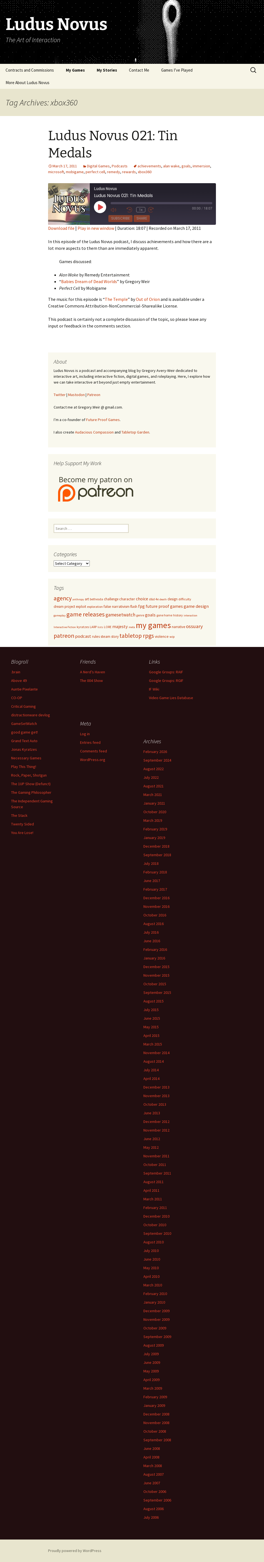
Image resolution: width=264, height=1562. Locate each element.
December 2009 (156, 1310)
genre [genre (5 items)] (140, 615)
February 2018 (155, 872)
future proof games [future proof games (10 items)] (164, 606)
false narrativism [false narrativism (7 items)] (116, 606)
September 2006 (157, 1500)
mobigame (75, 171)
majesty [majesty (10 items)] (120, 626)
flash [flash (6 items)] (133, 606)
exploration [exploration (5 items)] (95, 606)
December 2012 (156, 1121)
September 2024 (157, 760)
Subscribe (120, 218)
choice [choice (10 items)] (142, 598)
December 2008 (156, 1414)
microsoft (56, 171)
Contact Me (139, 70)
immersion (201, 165)
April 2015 (151, 1035)
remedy (113, 171)
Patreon (93, 394)
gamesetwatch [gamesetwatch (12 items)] (120, 615)
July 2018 (151, 863)
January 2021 (154, 803)
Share (141, 218)
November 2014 (156, 1052)
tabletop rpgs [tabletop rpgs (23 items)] (136, 635)
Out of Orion (148, 299)
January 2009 (154, 1405)
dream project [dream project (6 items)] (64, 606)
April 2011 (151, 1190)
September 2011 (157, 1173)
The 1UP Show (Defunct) (31, 783)
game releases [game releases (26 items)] (85, 614)
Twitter (60, 394)
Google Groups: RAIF (166, 671)
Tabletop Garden (135, 432)
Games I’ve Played (177, 70)
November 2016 (156, 906)
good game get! (24, 732)
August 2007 (153, 1474)
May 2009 (151, 1371)
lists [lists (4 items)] (100, 627)
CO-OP (16, 697)
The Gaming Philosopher (31, 792)
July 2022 (151, 777)
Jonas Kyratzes (24, 749)
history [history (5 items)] (178, 615)
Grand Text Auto (24, 740)
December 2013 (156, 1087)
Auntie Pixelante (24, 689)
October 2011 (154, 1164)
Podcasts (120, 165)
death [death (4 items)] (163, 599)
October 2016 (154, 915)
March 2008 (152, 1465)
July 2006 (151, 1517)
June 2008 (151, 1448)
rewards (129, 171)
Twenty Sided (22, 824)
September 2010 (157, 1233)
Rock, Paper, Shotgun (29, 775)
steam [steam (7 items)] (105, 636)
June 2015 (151, 1018)
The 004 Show (91, 680)
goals (186, 165)
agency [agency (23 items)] (63, 598)
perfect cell (95, 171)
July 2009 (151, 1353)
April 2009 (151, 1379)
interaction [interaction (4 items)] (190, 615)
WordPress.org (92, 759)
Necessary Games (26, 757)
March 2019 (152, 820)
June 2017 (151, 880)
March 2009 (152, 1388)
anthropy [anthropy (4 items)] (78, 599)
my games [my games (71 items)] (153, 625)
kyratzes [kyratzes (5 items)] (83, 627)
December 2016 (156, 897)
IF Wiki (154, 689)
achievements (149, 165)
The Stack (19, 815)
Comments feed (93, 751)
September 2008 (157, 1439)
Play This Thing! (23, 766)
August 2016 (153, 923)
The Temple (116, 299)
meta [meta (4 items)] (132, 627)
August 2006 (153, 1508)
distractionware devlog (30, 714)
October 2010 (154, 1224)
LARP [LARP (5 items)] (93, 627)
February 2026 (155, 751)
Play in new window (96, 228)
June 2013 (151, 1112)
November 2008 (156, 1422)
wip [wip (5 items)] (172, 636)
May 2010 (151, 1267)
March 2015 (152, 1044)
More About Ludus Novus (27, 82)
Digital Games (98, 165)
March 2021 (152, 794)
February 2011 (155, 1207)
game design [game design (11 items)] (196, 606)
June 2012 (151, 1138)
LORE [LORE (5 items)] (107, 627)
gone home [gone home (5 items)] (164, 615)
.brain (15, 671)
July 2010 (151, 1250)
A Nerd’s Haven (92, 671)
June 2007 (151, 1482)
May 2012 (151, 1147)
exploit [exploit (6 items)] (81, 606)
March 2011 (152, 1198)
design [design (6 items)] (173, 599)
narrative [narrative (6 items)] (178, 626)
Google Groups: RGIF (166, 680)
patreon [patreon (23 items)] (64, 635)
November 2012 (156, 1130)
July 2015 (151, 1009)
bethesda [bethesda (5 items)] (96, 599)
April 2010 (151, 1276)
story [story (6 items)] (115, 636)
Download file (61, 228)
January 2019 (154, 837)
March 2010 (152, 1285)
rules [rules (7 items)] (96, 636)
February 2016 (155, 949)
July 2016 (151, 932)
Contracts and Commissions (30, 70)
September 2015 (157, 992)
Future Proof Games (103, 419)
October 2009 (154, 1328)
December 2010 (156, 1216)
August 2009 (153, 1345)
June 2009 (151, 1362)
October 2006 (154, 1491)
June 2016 (151, 940)
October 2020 (154, 811)
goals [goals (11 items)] (150, 615)
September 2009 (157, 1336)
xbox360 (144, 171)
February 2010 (155, 1293)
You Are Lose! (22, 832)
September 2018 (157, 854)
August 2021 (153, 785)
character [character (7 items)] (127, 598)
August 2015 (153, 1001)
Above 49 (19, 680)
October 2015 (154, 983)
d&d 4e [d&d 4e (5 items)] (154, 599)
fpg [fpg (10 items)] (141, 606)
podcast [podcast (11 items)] (83, 636)
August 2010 (153, 1241)
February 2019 (155, 829)
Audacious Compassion (94, 432)
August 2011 (153, 1181)
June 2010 (151, 1259)
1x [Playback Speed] (141, 210)
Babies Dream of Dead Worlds (89, 281)
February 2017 (155, 889)
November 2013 (156, 1095)
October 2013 (154, 1104)
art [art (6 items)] (87, 599)
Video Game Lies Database (171, 697)
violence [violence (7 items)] (162, 636)
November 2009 (156, 1319)
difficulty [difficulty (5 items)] (184, 599)
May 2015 (151, 1026)
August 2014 (153, 1061)
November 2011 (156, 1155)
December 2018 (156, 846)
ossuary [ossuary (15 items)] (194, 626)
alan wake (171, 165)
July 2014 (151, 1069)
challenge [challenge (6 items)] (111, 599)
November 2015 (156, 975)
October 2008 (154, 1431)
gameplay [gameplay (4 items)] (60, 615)
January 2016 (154, 958)
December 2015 (156, 966)
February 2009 (155, 1396)
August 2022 (153, 768)
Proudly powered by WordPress (74, 1550)
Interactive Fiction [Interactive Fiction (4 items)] (65, 627)
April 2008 (151, 1457)
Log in (85, 733)
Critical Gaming (23, 706)
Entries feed (90, 742)
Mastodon (76, 394)
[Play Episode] (100, 207)
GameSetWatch (24, 723)
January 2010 (154, 1302)
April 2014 (151, 1078)
